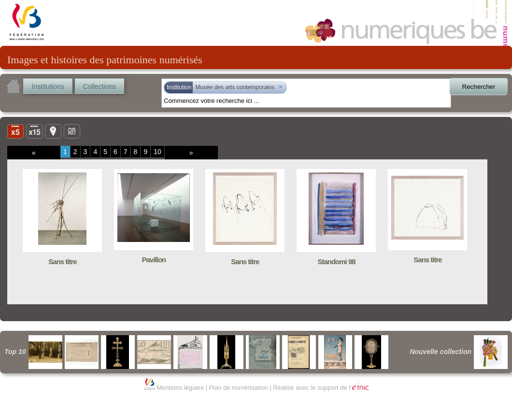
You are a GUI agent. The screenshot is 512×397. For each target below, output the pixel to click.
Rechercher (479, 86)
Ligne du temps (72, 131)
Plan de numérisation (238, 387)
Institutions (48, 86)
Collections (99, 86)
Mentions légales (180, 387)
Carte (53, 131)
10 (157, 152)
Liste (34, 131)
